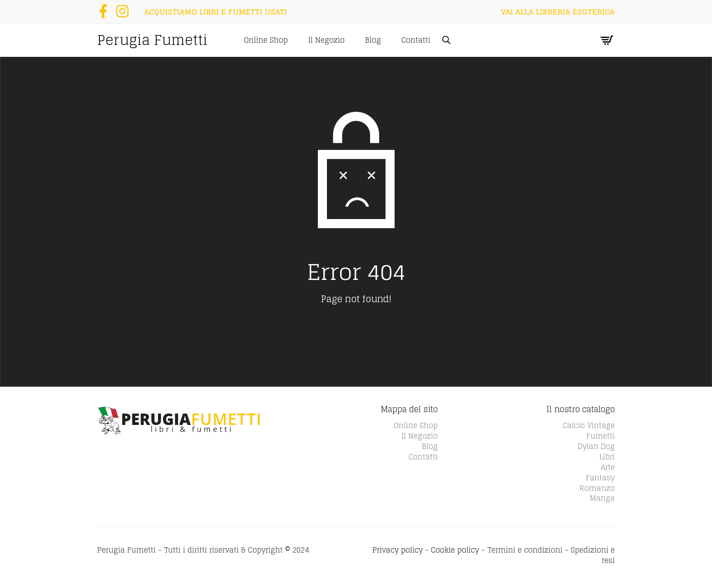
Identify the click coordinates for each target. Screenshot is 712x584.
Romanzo (597, 488)
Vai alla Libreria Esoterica (558, 11)
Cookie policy (455, 550)
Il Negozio (326, 40)
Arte (608, 467)
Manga (602, 498)
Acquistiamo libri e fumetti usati (215, 11)
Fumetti (600, 435)
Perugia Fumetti (152, 40)
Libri (607, 456)
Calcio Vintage (589, 425)
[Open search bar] (446, 40)
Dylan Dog (596, 446)
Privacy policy (397, 550)
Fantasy (600, 477)
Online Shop (266, 40)
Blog (373, 40)
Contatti (415, 40)
